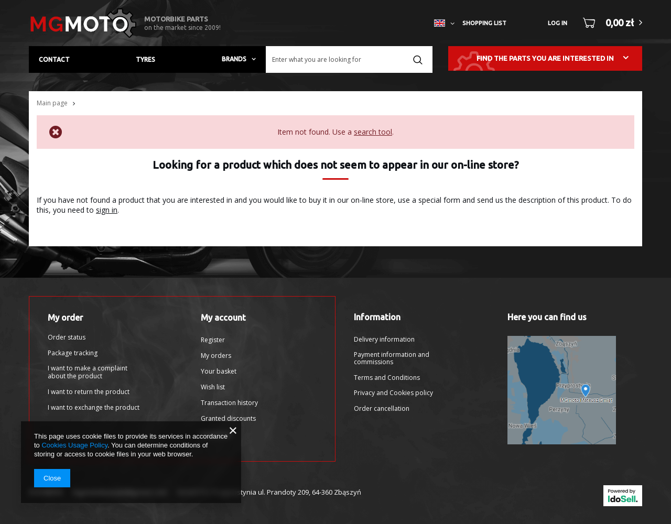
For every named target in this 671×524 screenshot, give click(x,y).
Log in (557, 23)
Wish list (213, 387)
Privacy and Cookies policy (393, 393)
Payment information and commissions (391, 358)
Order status (66, 337)
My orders (216, 355)
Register (213, 340)
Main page (52, 103)
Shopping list (484, 23)
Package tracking (73, 353)
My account (223, 317)
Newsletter (217, 434)
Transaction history (229, 403)
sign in (106, 210)
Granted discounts (228, 418)
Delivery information (384, 339)
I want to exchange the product (93, 407)
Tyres (145, 59)
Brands (234, 59)
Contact (54, 59)
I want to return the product (88, 392)
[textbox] (349, 59)
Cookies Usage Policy (74, 445)
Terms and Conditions (387, 377)
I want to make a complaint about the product (87, 372)
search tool (373, 132)
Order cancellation (381, 408)
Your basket (218, 371)
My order (65, 317)
